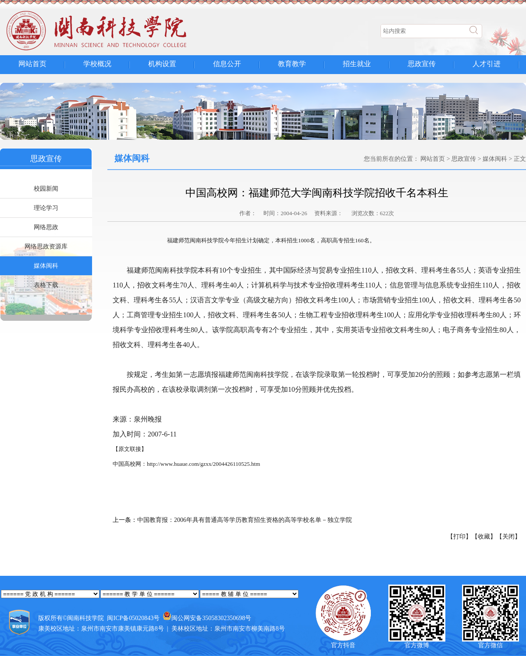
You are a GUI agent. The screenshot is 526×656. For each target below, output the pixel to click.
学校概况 (97, 63)
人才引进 (487, 63)
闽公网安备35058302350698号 (211, 618)
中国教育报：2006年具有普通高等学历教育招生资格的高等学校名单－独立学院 (244, 520)
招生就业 (357, 63)
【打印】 (459, 536)
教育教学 (292, 63)
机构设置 (162, 63)
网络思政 (46, 227)
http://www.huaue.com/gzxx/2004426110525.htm (203, 464)
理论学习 (46, 208)
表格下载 (46, 285)
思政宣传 (422, 63)
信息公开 (227, 63)
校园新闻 (46, 188)
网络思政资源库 (46, 246)
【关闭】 (508, 536)
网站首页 (32, 63)
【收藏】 (484, 536)
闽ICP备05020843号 (133, 618)
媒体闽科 (46, 265)
